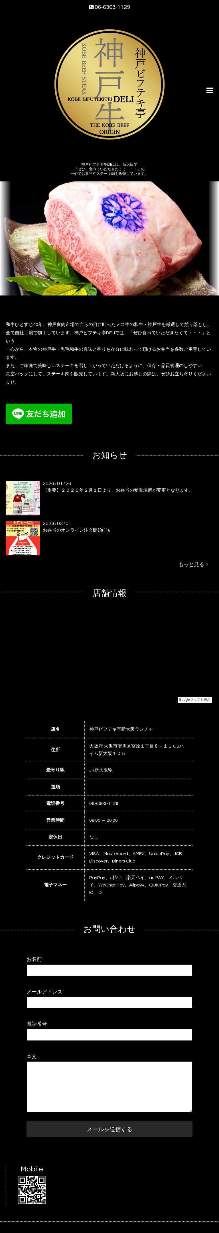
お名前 (35, 959)
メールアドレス (45, 992)
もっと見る (193, 564)
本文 (32, 1056)
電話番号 (37, 1024)
